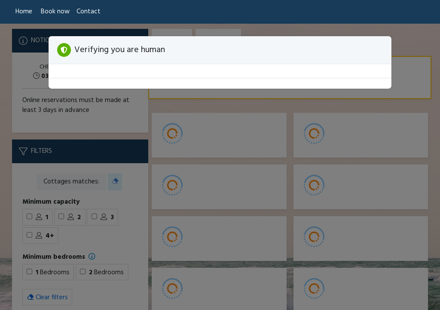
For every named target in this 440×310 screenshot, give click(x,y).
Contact (88, 11)
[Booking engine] (220, 167)
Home (23, 11)
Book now (55, 11)
